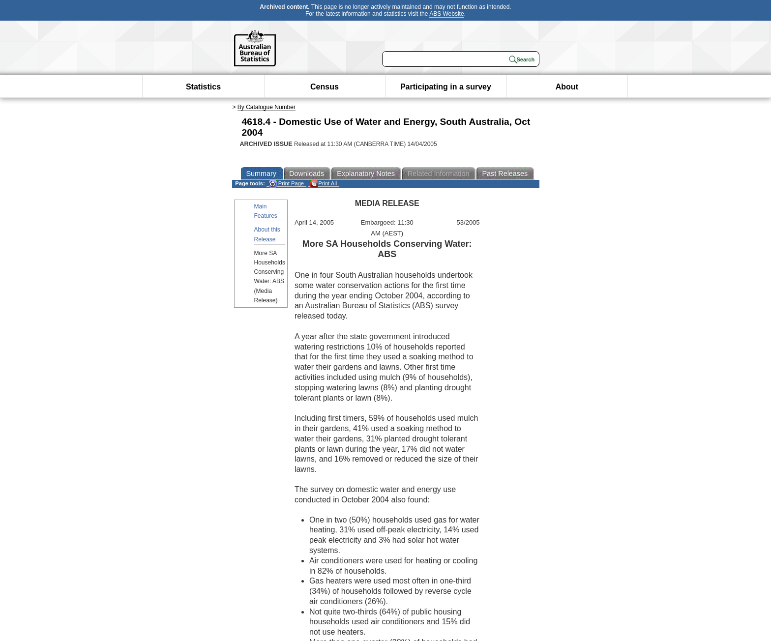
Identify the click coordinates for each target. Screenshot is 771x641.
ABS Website (446, 13)
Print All (323, 183)
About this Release (267, 234)
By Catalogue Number (266, 107)
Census (324, 87)
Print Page (286, 183)
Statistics (203, 87)
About (567, 87)
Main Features (265, 211)
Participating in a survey (445, 87)
